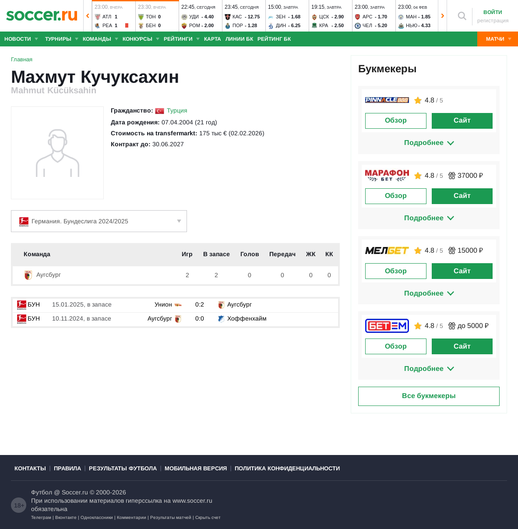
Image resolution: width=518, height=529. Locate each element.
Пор (238, 25)
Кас (237, 16)
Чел (367, 25)
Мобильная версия (196, 468)
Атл (106, 16)
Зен (280, 16)
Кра (323, 25)
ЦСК (324, 16)
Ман (411, 16)
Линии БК (239, 39)
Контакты (30, 468)
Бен (151, 25)
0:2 (199, 304)
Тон (151, 16)
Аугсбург (42, 274)
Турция (177, 110)
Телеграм (41, 517)
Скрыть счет (208, 517)
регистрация (493, 21)
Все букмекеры (429, 395)
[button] (87, 16)
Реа (107, 25)
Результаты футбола (123, 468)
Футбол (41, 492)
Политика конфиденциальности (287, 468)
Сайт (462, 120)
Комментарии (131, 517)
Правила (67, 468)
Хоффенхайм (247, 318)
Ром (194, 25)
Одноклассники (97, 517)
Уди (194, 16)
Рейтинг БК (274, 39)
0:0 (199, 318)
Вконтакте (66, 517)
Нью (411, 25)
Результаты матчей (170, 517)
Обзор (396, 120)
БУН (28, 304)
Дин (281, 25)
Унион (163, 304)
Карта (212, 39)
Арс (368, 16)
